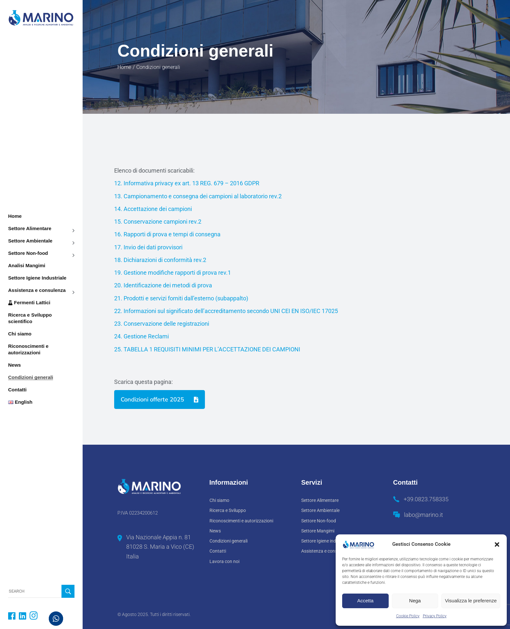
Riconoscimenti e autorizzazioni (241, 520)
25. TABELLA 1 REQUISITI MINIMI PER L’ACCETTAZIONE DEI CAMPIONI (207, 349)
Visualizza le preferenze (471, 600)
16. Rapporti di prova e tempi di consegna (167, 234)
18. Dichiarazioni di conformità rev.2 (160, 259)
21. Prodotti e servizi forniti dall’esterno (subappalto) (181, 298)
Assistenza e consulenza (326, 551)
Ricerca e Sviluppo (227, 510)
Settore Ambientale (320, 510)
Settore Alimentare (320, 500)
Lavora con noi (224, 561)
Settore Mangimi (317, 530)
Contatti (217, 551)
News (215, 530)
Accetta (365, 600)
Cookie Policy (408, 616)
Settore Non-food (318, 520)
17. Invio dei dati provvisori (148, 247)
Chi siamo (219, 500)
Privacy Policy (435, 616)
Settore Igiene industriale (326, 541)
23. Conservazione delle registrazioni (161, 323)
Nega (415, 600)
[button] (497, 544)
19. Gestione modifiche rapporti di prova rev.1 (172, 272)
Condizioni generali (228, 541)
